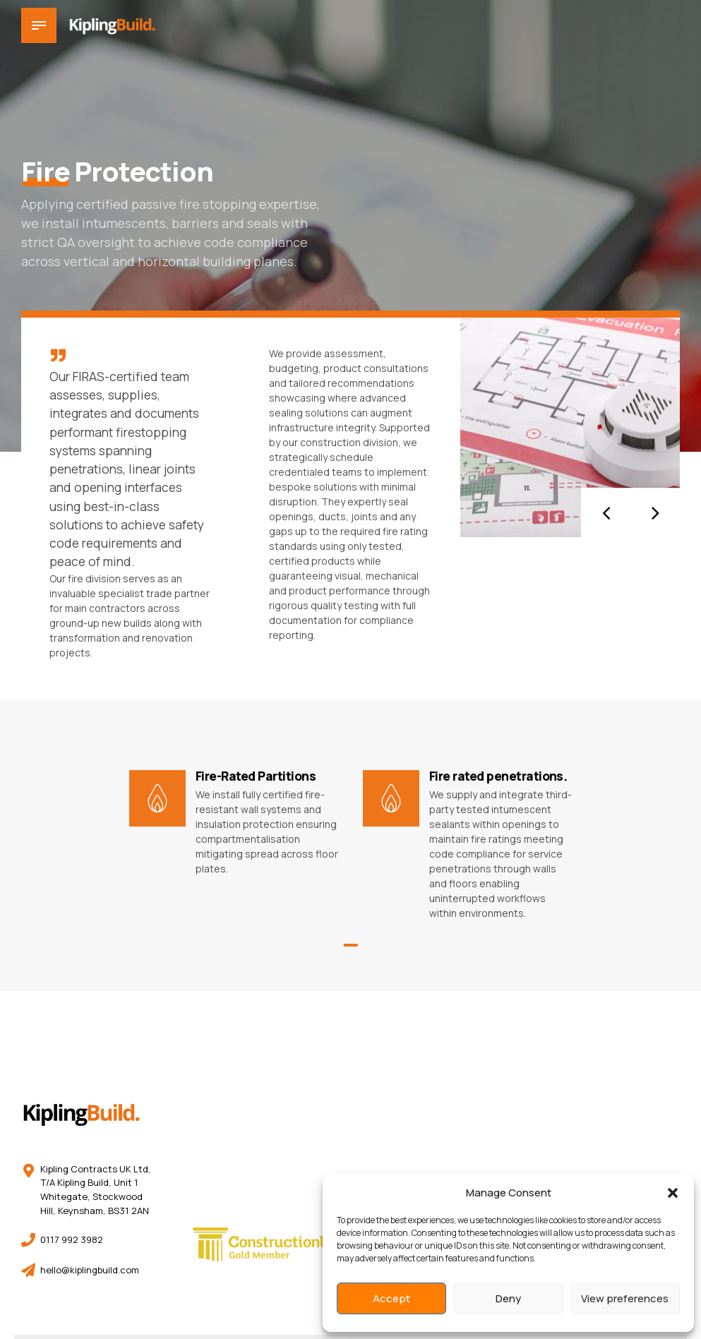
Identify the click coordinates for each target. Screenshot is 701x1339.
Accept (391, 1298)
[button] (673, 1193)
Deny (508, 1298)
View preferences (625, 1298)
